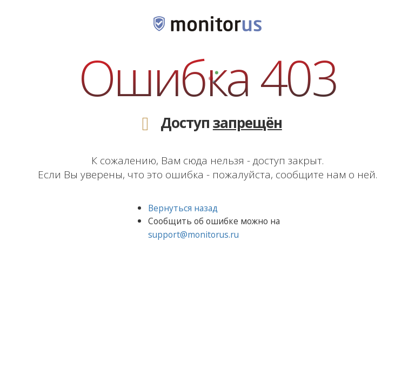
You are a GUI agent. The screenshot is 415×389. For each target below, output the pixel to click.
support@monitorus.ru (193, 234)
